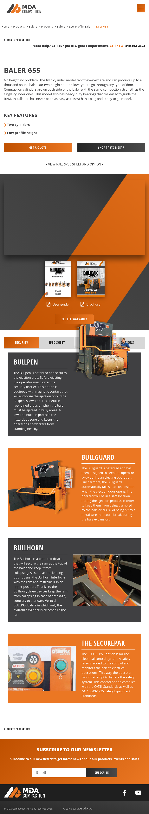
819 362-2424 (135, 45)
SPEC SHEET (57, 342)
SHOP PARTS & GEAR (111, 147)
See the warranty (74, 319)
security (21, 342)
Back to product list (18, 40)
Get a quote (37, 147)
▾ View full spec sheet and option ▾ (74, 164)
